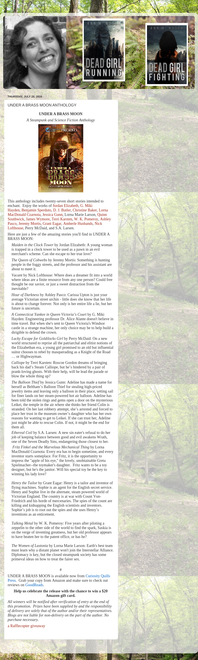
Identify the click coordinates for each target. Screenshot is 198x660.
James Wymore (38, 219)
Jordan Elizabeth (65, 206)
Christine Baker (85, 210)
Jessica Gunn (52, 214)
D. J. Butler (62, 210)
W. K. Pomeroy (86, 219)
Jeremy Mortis (30, 223)
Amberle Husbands (78, 223)
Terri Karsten (62, 219)
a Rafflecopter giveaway (26, 626)
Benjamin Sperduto (36, 210)
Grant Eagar (52, 223)
